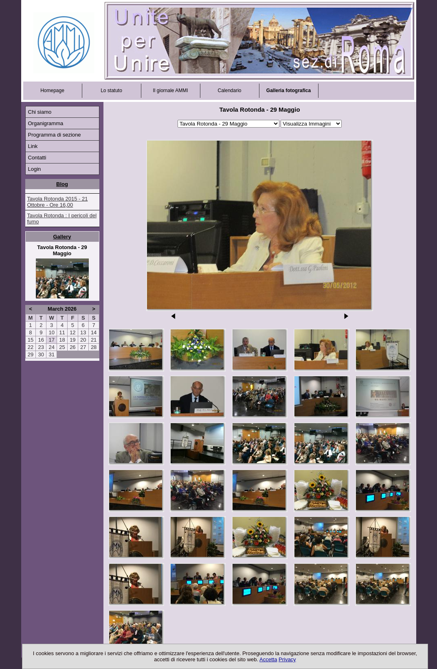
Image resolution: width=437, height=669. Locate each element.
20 (83, 340)
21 (94, 340)
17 (51, 340)
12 (72, 332)
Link (33, 146)
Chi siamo (40, 112)
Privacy (287, 659)
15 (30, 340)
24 (51, 347)
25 (62, 347)
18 (62, 340)
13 (83, 332)
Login (34, 169)
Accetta (268, 659)
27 (83, 347)
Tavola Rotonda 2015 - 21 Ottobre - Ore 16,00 (57, 202)
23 (41, 347)
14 (94, 332)
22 (30, 347)
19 (72, 340)
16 (41, 340)
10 (51, 332)
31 (51, 354)
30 (41, 354)
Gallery (62, 237)
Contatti (37, 158)
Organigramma (46, 123)
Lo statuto (111, 90)
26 (72, 347)
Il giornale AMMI (170, 90)
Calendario (229, 90)
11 (62, 332)
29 (30, 354)
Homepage (52, 90)
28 (94, 347)
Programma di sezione (54, 135)
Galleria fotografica (288, 90)
